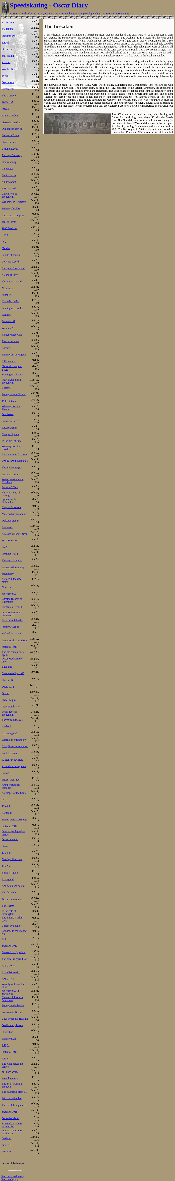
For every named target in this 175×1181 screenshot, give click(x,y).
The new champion (12, 560)
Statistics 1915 (9, 1111)
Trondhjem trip (10, 1078)
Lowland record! (11, 261)
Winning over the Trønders (11, 408)
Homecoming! (9, 162)
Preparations (8, 35)
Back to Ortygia (9, 1179)
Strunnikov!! (8, 573)
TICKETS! (8, 29)
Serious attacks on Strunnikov (11, 613)
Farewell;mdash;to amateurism (12, 1125)
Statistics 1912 (9, 826)
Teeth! (5, 75)
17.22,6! (6, 866)
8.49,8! (5, 235)
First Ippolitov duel (12, 859)
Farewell (6, 1144)
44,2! (4, 799)
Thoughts (7, 666)
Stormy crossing (10, 626)
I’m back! (7, 726)
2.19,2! (5, 1045)
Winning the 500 (11, 208)
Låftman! (7, 812)
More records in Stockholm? (10, 992)
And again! (8, 879)
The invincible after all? (14, 1091)
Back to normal (10, 753)
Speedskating (29, 5)
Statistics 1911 (9, 646)
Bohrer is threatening (13, 567)
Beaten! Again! (10, 872)
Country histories (54, 13)
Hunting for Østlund (12, 374)
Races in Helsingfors (13, 215)
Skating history (36, 13)
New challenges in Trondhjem (11, 381)
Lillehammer (9, 361)
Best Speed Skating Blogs (13, 1163)
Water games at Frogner (14, 819)
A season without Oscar (14, 533)
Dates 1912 (8, 686)
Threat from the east (12, 719)
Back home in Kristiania (15, 1018)
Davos (5, 108)
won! (12, 334)
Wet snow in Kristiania (14, 201)
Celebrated (7, 168)
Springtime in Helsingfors (9, 501)
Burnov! (6, 348)
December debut (10, 1118)
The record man (10, 341)
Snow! (5, 773)
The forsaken (9, 892)
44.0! (4, 939)
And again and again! (13, 885)
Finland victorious (11, 633)
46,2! (4, 241)
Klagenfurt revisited (12, 759)
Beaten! (6, 387)
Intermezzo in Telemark (14, 454)
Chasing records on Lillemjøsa (12, 600)
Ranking (69, 13)
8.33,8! (5, 1058)
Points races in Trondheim (9, 713)
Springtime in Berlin (13, 1005)
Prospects (7, 1151)
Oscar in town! (10, 839)
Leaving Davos (10, 148)
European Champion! (13, 268)
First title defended (12, 607)
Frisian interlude (10, 779)
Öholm (5, 693)
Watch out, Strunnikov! (14, 739)
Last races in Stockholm (14, 640)
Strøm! (5, 846)
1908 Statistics (9, 228)
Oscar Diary (70, 5)
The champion (9, 95)
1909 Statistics (9, 401)
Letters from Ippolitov (13, 952)
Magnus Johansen (11, 507)
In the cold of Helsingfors (9, 912)
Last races (7, 527)
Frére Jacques (9, 700)
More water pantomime (14, 514)
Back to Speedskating (12, 1176)
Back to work (9, 175)
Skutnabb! (7, 1032)
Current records (18, 13)
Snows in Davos (10, 421)
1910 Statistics (9, 540)
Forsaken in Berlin (12, 1012)
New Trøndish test (11, 706)
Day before (8, 82)
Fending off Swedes (12, 308)
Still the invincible (11, 1098)
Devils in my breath (12, 1025)
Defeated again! (10, 520)
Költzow (6, 314)
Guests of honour (11, 255)
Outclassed (7, 414)
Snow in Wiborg (10, 487)
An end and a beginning (14, 766)
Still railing (8, 55)
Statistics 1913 (9, 945)
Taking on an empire (13, 899)
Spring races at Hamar (14, 394)
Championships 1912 (13, 673)
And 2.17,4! (8, 978)
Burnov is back (10, 474)
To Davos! (7, 102)
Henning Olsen (10, 553)
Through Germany (12, 155)
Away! (5, 42)
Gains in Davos (10, 142)
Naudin (6, 248)
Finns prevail (9, 1038)
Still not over (9, 221)
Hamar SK (7, 680)
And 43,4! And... (11, 972)
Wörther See (8, 69)
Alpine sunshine (10, 115)
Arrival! (6, 62)
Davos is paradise (11, 122)
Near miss (7, 288)
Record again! (9, 427)
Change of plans (10, 434)
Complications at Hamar (15, 746)
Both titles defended (12, 620)
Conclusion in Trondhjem (9, 195)
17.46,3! (6, 806)
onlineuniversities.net (15, 1170)
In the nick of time (11, 440)
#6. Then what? (10, 1071)
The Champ (8, 905)
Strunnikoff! (8, 321)
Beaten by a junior (11, 925)
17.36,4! (6, 852)
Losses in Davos (10, 135)
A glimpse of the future (14, 792)
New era (6, 587)
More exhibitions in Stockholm (12, 999)
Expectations (9, 22)
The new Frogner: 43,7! (14, 959)
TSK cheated (9, 188)
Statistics (6, 1138)
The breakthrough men (14, 1105)
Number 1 (7, 294)
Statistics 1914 (9, 1051)
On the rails (8, 49)
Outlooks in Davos (12, 128)
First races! (8, 88)
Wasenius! (7, 328)
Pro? (4, 547)
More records (9, 593)
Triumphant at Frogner (14, 354)
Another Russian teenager (11, 786)
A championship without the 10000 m (95, 13)
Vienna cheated (10, 274)
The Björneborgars (12, 467)
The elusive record (12, 281)
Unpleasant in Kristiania (15, 460)
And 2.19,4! (8, 965)
